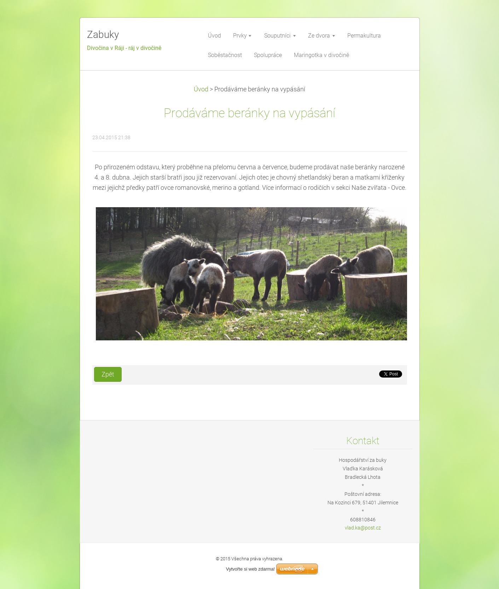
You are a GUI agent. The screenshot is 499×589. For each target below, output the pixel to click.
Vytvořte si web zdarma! (250, 569)
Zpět (107, 374)
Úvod (201, 89)
